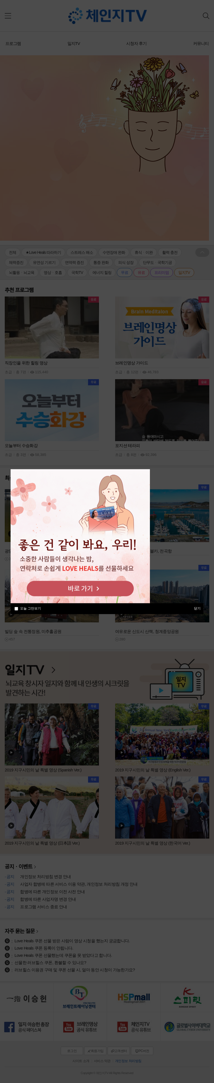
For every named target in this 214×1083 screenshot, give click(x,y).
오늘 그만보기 (30, 608)
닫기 (197, 608)
